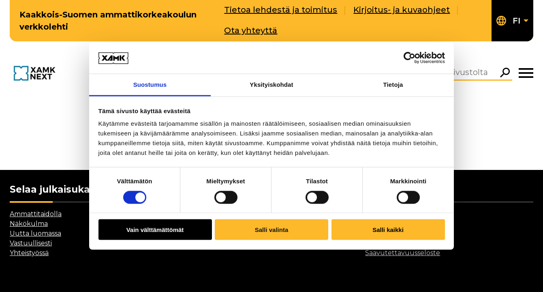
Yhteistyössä (29, 253)
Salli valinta (272, 229)
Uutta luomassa (35, 233)
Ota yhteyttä (250, 30)
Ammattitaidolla (36, 214)
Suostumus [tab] (150, 84)
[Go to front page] (36, 74)
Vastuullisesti (31, 243)
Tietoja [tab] (393, 84)
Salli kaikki (388, 229)
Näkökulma (29, 224)
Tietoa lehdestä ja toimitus (280, 10)
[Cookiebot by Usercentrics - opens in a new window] (409, 58)
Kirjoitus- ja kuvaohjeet (401, 10)
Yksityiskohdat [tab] (271, 84)
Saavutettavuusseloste (402, 253)
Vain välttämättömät (155, 229)
